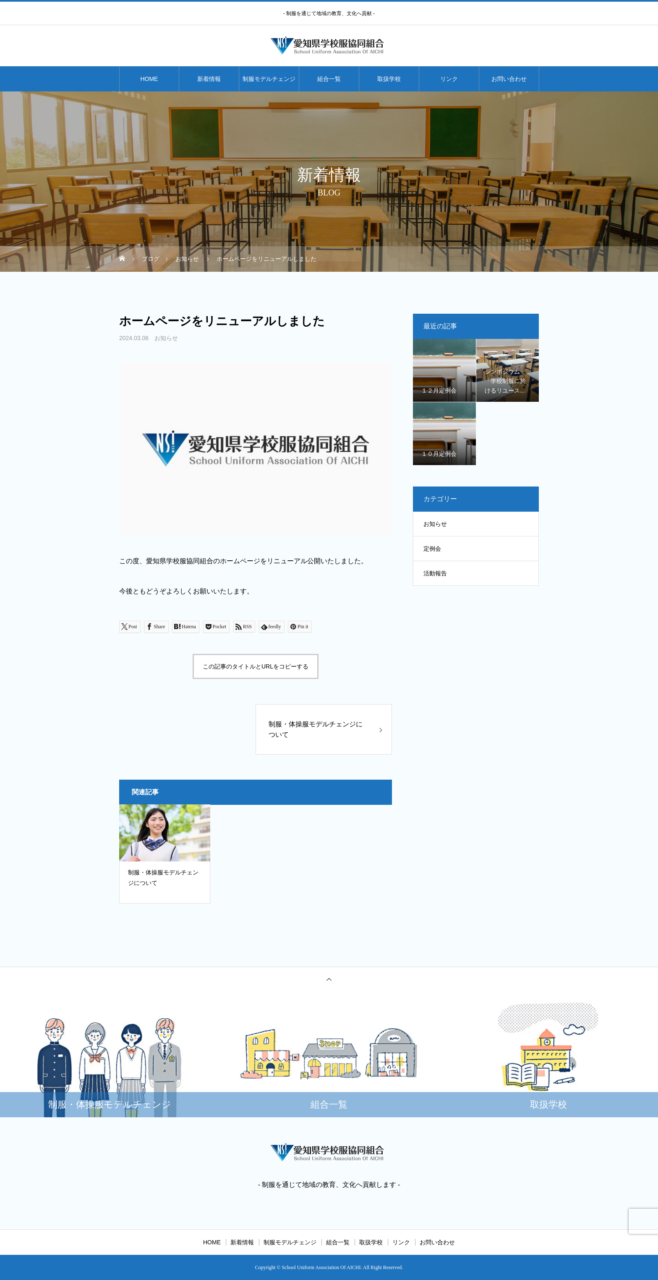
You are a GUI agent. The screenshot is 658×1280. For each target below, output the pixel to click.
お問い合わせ (509, 78)
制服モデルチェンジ (269, 78)
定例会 (432, 549)
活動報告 (435, 573)
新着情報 (209, 78)
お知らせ (166, 338)
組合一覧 (329, 78)
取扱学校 (389, 78)
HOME (149, 78)
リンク (449, 78)
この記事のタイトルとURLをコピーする (255, 666)
